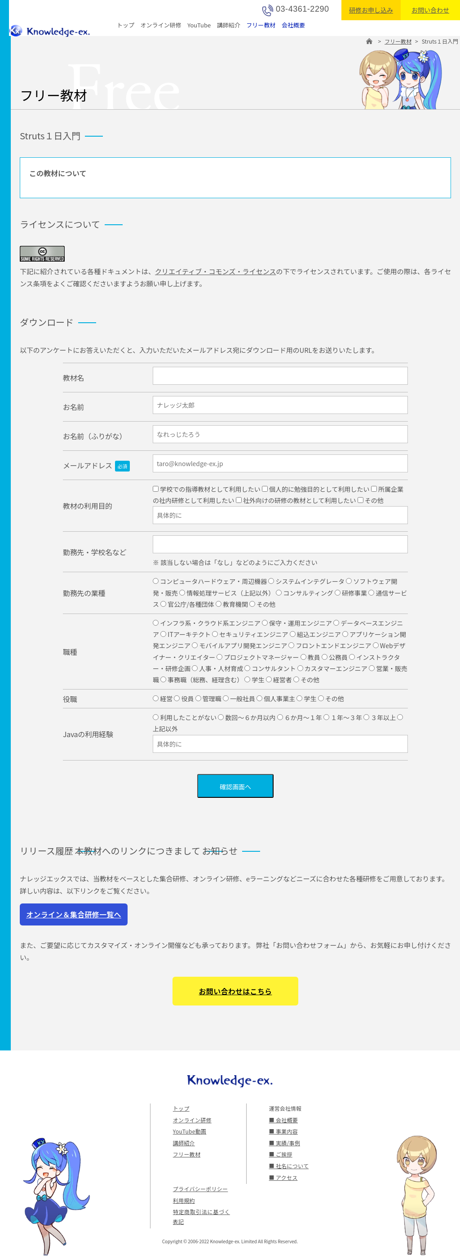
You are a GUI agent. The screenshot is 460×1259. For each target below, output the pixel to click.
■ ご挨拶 (280, 1154)
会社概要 (293, 25)
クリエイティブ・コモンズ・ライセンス (215, 271)
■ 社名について (288, 1166)
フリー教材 (260, 25)
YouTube (199, 25)
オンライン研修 (161, 25)
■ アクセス (283, 1177)
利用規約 (184, 1200)
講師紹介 (228, 25)
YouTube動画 (189, 1131)
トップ (125, 25)
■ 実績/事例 (284, 1143)
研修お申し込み (371, 9)
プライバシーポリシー (200, 1188)
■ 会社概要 (283, 1120)
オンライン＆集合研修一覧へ (73, 914)
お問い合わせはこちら (235, 991)
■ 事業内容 (283, 1131)
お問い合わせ (430, 9)
